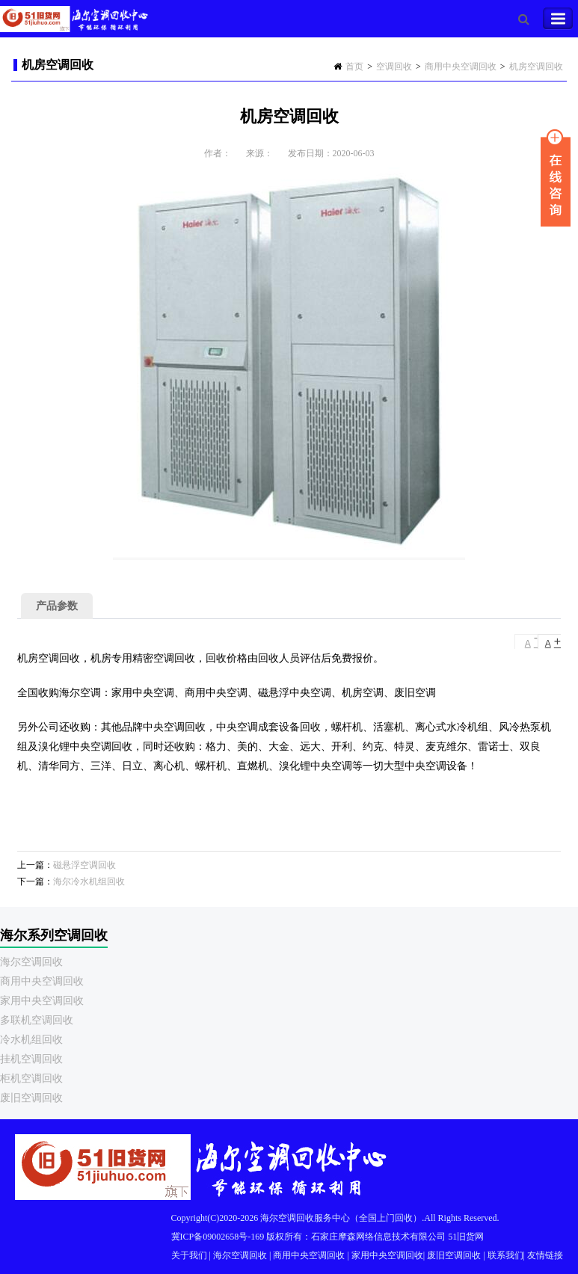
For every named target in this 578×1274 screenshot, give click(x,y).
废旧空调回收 (31, 1098)
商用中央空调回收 (460, 66)
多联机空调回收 (36, 1020)
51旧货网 (466, 1236)
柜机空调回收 (31, 1078)
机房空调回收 (536, 66)
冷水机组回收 (31, 1039)
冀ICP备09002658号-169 (218, 1236)
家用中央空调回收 (42, 1000)
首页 (354, 66)
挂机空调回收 (31, 1059)
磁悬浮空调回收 (84, 865)
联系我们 (505, 1255)
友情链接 (545, 1255)
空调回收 (394, 66)
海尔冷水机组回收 (89, 881)
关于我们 (189, 1255)
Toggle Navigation (558, 18)
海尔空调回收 (31, 961)
